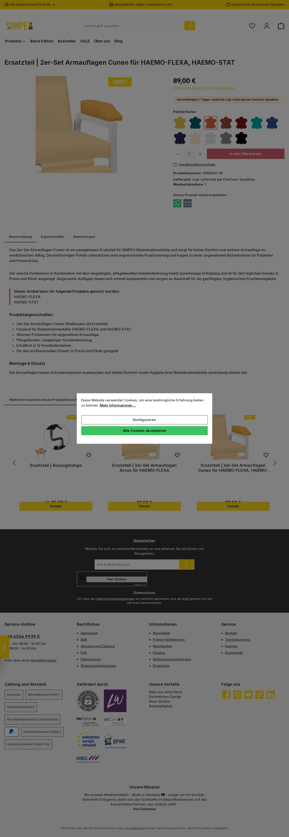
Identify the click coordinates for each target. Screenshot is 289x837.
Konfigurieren (144, 420)
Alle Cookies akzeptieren (144, 430)
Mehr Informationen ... (118, 405)
